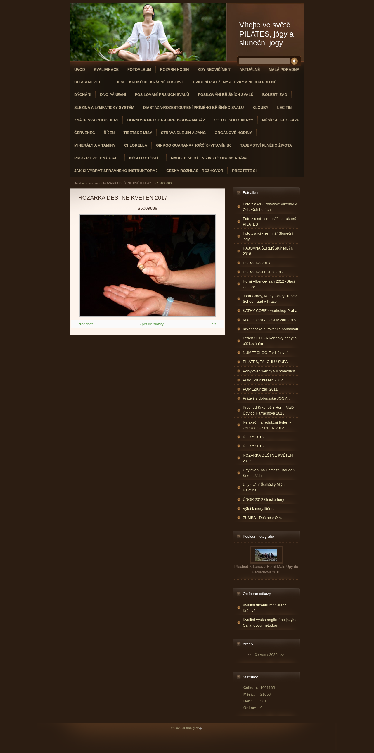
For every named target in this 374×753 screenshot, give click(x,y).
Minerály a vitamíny (94, 145)
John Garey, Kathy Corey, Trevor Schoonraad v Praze (270, 299)
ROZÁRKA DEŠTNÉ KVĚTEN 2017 (128, 183)
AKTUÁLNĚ (249, 69)
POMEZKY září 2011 (260, 389)
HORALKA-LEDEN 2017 (263, 272)
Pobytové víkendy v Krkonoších (269, 371)
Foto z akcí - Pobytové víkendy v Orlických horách (270, 207)
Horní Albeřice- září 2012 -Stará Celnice (269, 284)
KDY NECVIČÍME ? (214, 69)
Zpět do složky (151, 324)
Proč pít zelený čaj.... (97, 158)
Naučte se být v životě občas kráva (209, 158)
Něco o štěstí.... (145, 158)
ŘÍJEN (109, 132)
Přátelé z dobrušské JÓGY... (266, 398)
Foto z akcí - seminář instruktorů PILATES (269, 221)
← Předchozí (83, 324)
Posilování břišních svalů (225, 94)
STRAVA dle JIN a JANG (183, 132)
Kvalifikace (106, 69)
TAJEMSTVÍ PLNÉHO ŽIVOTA (266, 145)
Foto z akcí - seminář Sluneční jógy (268, 236)
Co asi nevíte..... (90, 82)
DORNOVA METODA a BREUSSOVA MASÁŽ (166, 120)
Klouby (261, 107)
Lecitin (284, 107)
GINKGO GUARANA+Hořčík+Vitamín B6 (193, 145)
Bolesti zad (274, 94)
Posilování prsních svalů (162, 94)
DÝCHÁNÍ (82, 94)
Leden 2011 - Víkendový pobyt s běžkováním (270, 341)
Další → (215, 324)
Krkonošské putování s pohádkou (270, 329)
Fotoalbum (139, 69)
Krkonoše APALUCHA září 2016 (269, 320)
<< (250, 654)
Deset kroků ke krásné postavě (149, 82)
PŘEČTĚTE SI (244, 171)
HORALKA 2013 (256, 263)
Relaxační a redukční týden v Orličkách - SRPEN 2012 (267, 425)
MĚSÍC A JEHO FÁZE (280, 120)
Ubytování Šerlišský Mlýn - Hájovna (265, 487)
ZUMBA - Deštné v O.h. (262, 517)
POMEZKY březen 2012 (263, 380)
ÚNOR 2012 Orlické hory (263, 499)
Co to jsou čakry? (233, 120)
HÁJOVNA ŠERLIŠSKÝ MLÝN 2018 (268, 251)
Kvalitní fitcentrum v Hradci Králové (265, 608)
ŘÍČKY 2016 (253, 446)
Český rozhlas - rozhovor (194, 171)
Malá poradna (284, 69)
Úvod (79, 69)
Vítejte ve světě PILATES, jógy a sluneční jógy (266, 34)
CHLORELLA (135, 145)
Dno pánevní (113, 94)
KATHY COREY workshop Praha (270, 310)
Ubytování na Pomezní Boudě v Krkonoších (269, 473)
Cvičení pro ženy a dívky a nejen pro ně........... (240, 82)
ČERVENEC (84, 132)
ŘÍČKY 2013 (253, 437)
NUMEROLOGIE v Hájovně (265, 352)
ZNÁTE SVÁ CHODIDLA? (96, 120)
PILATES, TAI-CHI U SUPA (265, 362)
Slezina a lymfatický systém (104, 107)
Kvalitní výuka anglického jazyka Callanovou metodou (270, 623)
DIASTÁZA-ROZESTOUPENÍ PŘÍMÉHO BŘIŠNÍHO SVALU (193, 107)
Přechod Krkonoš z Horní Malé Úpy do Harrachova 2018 (268, 410)
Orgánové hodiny (233, 132)
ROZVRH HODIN (174, 69)
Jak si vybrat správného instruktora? (115, 171)
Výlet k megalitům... (259, 508)
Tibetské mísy (138, 132)
